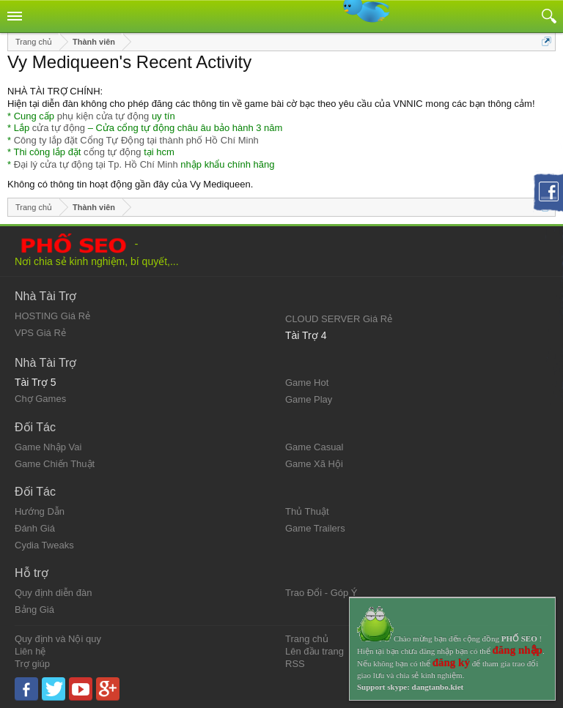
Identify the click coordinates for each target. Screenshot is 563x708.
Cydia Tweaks (44, 545)
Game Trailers (315, 528)
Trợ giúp (32, 663)
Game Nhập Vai (48, 446)
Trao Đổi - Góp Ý (321, 592)
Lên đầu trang (314, 651)
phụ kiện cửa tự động (103, 116)
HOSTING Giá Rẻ (52, 315)
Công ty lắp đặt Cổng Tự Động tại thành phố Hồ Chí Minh (136, 140)
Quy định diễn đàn (53, 592)
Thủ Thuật (307, 511)
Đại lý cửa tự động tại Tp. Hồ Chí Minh (96, 164)
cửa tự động (58, 127)
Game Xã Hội (314, 463)
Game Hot (306, 382)
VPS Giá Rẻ (40, 332)
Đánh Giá (35, 528)
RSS (295, 663)
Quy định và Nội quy (58, 638)
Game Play (308, 399)
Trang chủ (306, 638)
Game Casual (314, 446)
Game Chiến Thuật (55, 463)
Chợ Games (40, 398)
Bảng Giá (34, 609)
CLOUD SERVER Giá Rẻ (338, 318)
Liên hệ (30, 651)
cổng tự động (112, 151)
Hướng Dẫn (40, 511)
